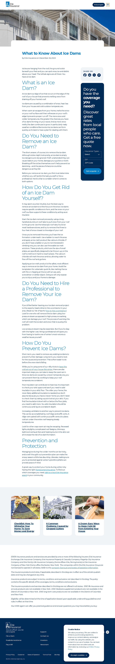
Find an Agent (98, 4)
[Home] (13, 4)
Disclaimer (21, 654)
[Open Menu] (108, 4)
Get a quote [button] (91, 171)
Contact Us (44, 636)
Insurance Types (92, 151)
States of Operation (34, 654)
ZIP (86, 160)
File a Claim (10, 636)
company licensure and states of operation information (75, 568)
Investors (43, 640)
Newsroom (44, 645)
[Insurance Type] (92, 154)
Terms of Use (47, 654)
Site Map (57, 654)
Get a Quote (10, 632)
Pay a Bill (9, 645)
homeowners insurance (45, 470)
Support (43, 632)
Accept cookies (78, 655)
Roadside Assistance (13, 640)
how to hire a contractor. (56, 311)
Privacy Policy (10, 654)
